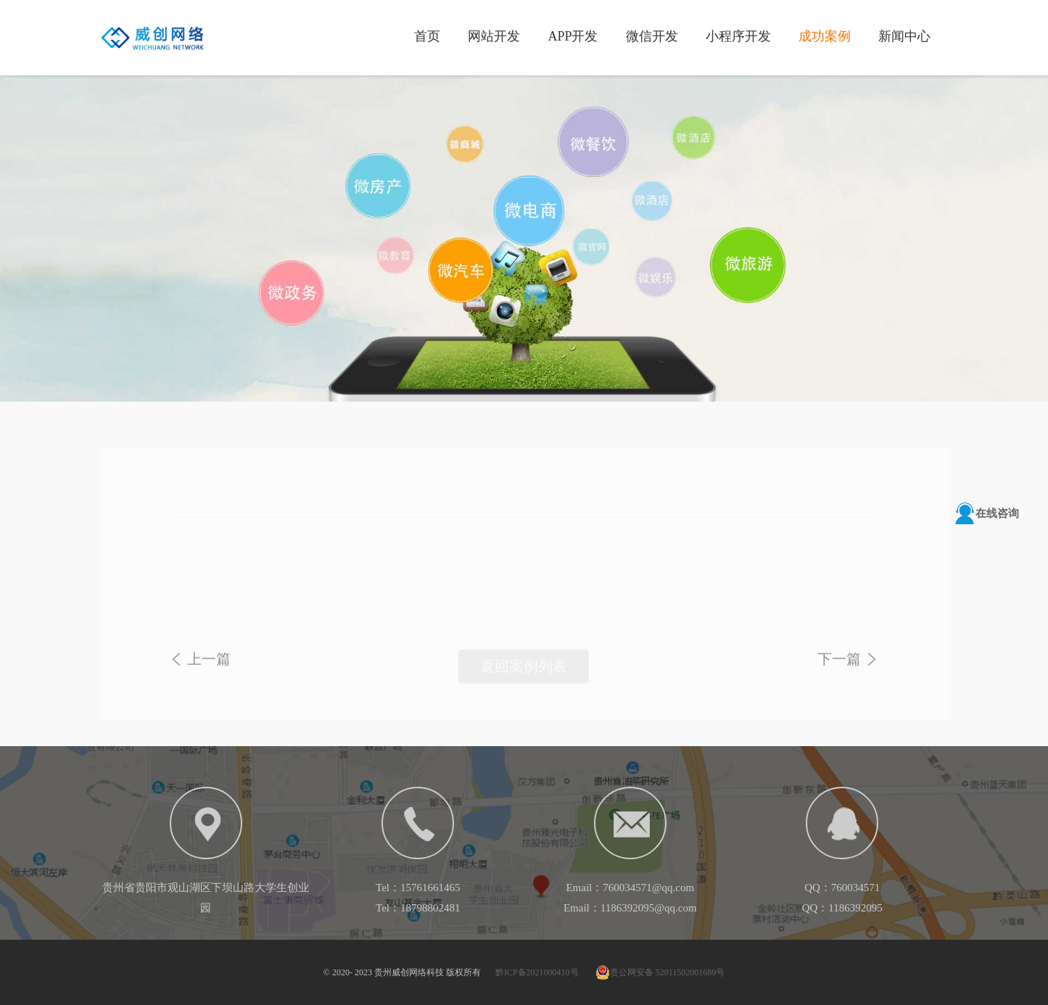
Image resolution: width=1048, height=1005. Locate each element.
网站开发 (494, 35)
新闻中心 (904, 35)
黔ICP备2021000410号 (537, 972)
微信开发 (652, 35)
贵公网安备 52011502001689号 (660, 972)
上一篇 (209, 666)
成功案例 (825, 35)
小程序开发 (738, 35)
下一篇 (839, 666)
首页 (427, 35)
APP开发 (573, 35)
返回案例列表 (523, 674)
